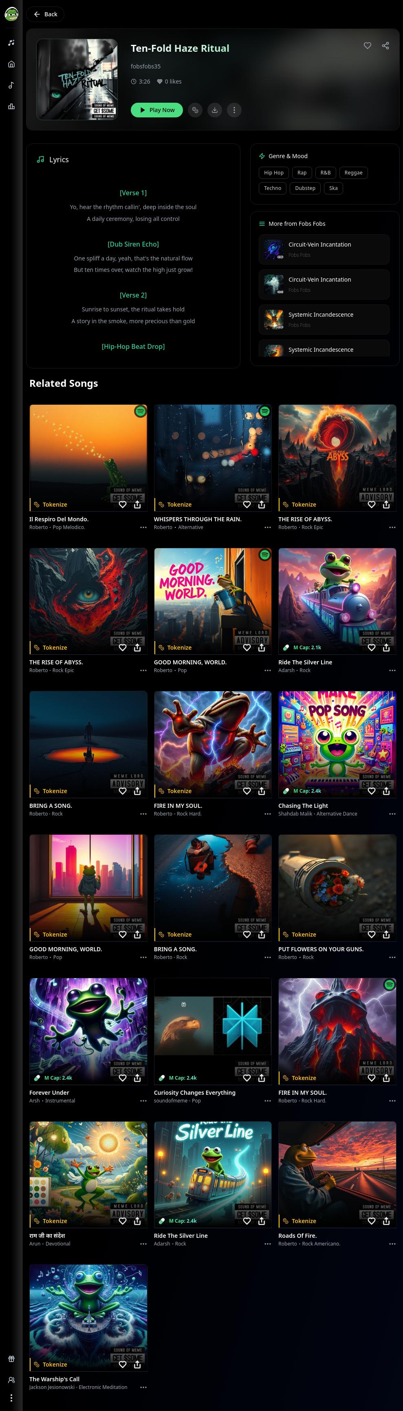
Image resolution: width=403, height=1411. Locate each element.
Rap (301, 172)
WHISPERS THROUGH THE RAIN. (198, 519)
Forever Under (49, 1092)
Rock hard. (189, 813)
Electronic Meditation (103, 1387)
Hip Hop (274, 172)
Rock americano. (321, 1243)
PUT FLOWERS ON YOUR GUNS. (320, 949)
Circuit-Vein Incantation (319, 244)
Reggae (354, 172)
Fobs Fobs (299, 254)
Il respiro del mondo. (59, 519)
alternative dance (337, 813)
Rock (305, 670)
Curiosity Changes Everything (195, 1092)
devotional (58, 1243)
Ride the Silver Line (305, 662)
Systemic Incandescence (320, 314)
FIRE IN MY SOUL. (178, 805)
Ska (333, 188)
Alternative (190, 527)
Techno (272, 188)
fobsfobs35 (146, 66)
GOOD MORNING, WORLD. (190, 662)
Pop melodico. (69, 527)
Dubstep (305, 188)
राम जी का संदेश (47, 1235)
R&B (326, 172)
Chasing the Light (303, 805)
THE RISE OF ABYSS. (305, 519)
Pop (182, 670)
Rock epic (312, 527)
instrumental (60, 1100)
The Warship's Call (54, 1379)
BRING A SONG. (50, 805)
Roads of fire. (297, 1235)
